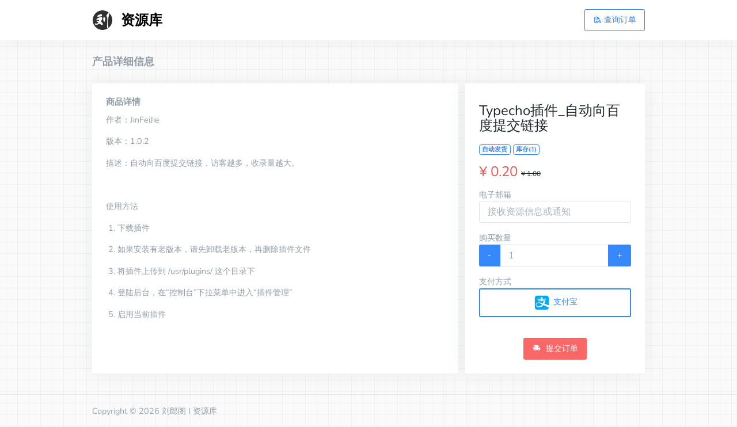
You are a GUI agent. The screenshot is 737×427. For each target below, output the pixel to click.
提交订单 (555, 348)
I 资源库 (202, 411)
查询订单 (615, 19)
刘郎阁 (174, 411)
